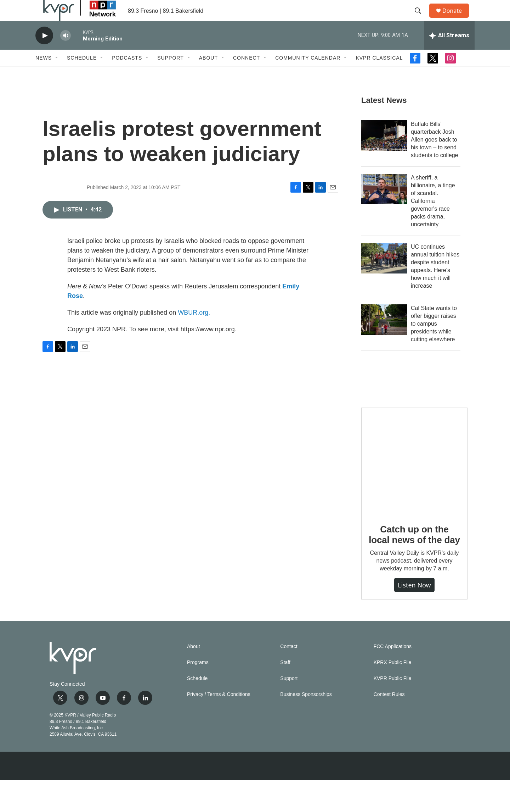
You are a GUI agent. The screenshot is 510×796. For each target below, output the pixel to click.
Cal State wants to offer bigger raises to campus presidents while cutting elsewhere (434, 339)
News (43, 74)
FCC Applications (393, 662)
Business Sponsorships (306, 710)
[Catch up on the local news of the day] (414, 477)
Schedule (82, 74)
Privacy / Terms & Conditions (218, 710)
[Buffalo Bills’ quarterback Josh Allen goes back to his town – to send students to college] (384, 151)
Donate (457, 18)
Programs (198, 678)
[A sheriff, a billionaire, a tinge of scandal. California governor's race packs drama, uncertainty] (384, 205)
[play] (44, 52)
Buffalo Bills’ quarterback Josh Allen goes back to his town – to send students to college (434, 155)
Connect (246, 74)
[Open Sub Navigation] (57, 74)
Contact (288, 662)
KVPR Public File (393, 694)
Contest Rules (389, 710)
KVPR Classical (379, 74)
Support (170, 74)
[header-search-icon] (421, 19)
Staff (285, 678)
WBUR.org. (194, 328)
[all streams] (449, 51)
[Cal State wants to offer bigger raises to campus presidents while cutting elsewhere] (384, 335)
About (208, 74)
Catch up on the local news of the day (414, 550)
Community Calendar (307, 74)
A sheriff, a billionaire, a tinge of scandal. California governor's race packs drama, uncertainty (433, 216)
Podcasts (127, 74)
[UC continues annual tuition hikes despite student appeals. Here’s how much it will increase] (384, 274)
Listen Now (414, 601)
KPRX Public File (393, 678)
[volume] (66, 52)
